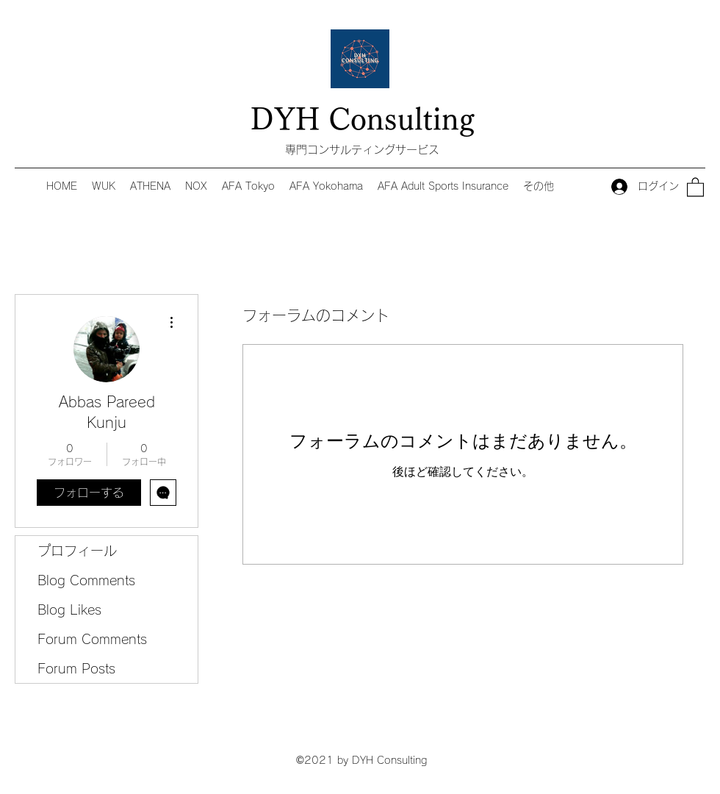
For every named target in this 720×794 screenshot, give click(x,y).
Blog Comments (86, 580)
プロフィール (77, 550)
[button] (695, 186)
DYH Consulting (363, 119)
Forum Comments (92, 638)
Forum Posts (76, 668)
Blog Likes (69, 609)
